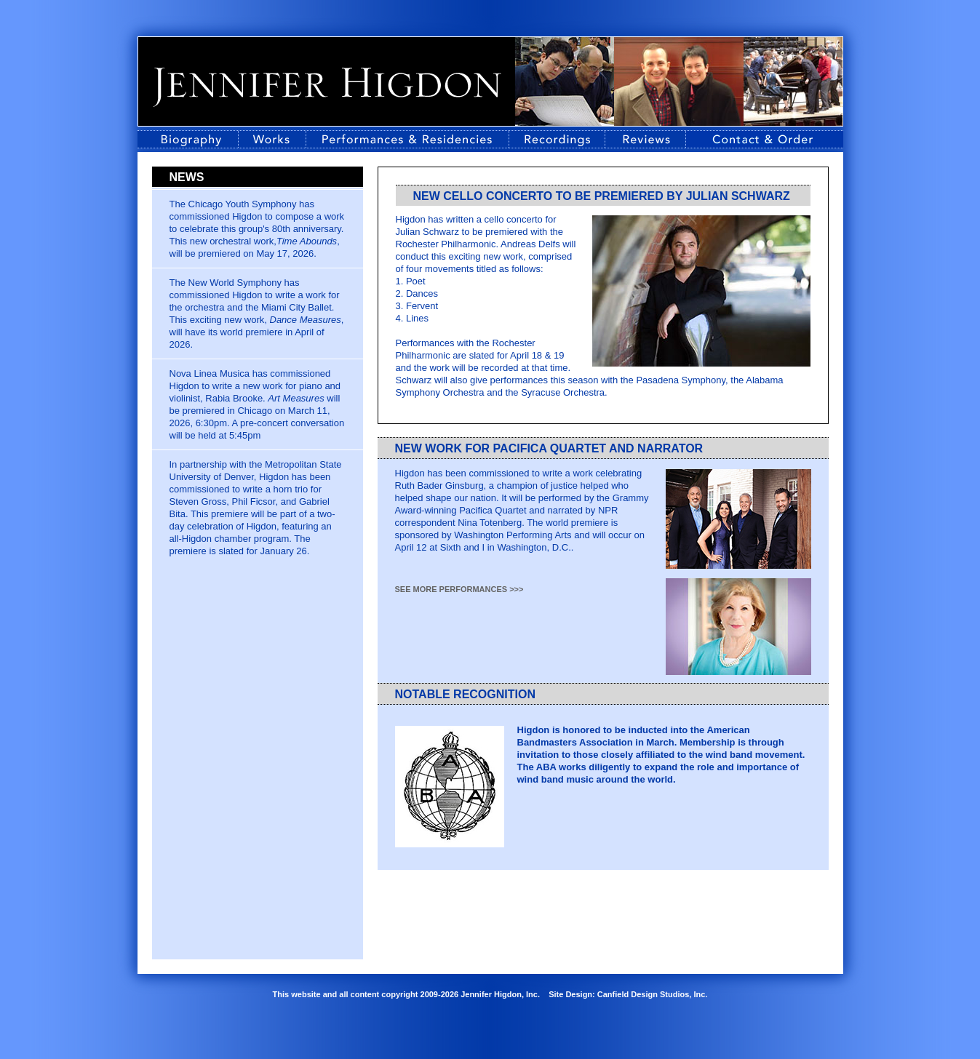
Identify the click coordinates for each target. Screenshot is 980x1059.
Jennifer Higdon (327, 87)
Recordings (557, 139)
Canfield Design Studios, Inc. (652, 994)
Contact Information (764, 139)
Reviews (645, 139)
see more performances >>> (459, 589)
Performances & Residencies (407, 139)
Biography (188, 139)
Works (272, 139)
